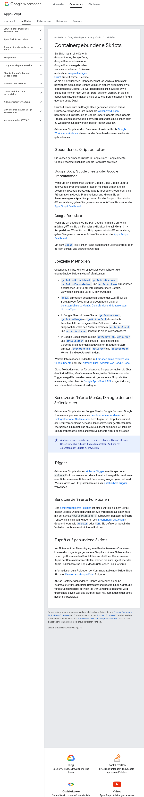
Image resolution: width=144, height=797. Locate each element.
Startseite (58, 37)
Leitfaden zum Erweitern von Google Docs (105, 363)
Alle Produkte (95, 3)
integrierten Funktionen (111, 519)
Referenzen (44, 21)
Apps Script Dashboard (67, 206)
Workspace (26, 4)
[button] (19, 30)
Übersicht (58, 3)
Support (77, 21)
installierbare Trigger (115, 483)
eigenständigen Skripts (72, 448)
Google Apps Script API (97, 381)
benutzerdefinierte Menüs (105, 415)
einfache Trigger (95, 471)
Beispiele (61, 21)
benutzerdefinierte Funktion (75, 507)
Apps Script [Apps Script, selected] (76, 3)
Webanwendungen (108, 111)
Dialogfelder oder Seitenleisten (72, 419)
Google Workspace (77, 37)
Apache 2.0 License (106, 615)
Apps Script (12, 14)
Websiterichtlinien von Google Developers (97, 618)
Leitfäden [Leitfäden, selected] (26, 21)
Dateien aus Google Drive (79, 574)
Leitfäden (110, 37)
